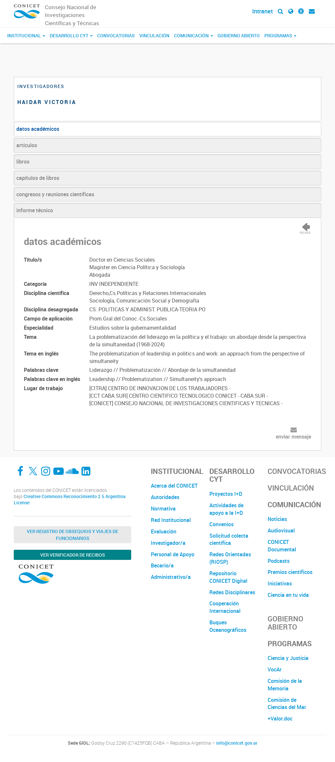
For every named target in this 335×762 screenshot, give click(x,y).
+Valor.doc (280, 718)
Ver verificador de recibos (72, 555)
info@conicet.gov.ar (236, 743)
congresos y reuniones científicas (55, 194)
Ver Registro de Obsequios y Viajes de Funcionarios (72, 534)
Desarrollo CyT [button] (71, 35)
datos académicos (37, 128)
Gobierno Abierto (239, 35)
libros (22, 161)
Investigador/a (168, 542)
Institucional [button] (26, 35)
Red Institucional (171, 520)
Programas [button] (280, 35)
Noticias (277, 519)
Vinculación (154, 35)
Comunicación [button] (193, 35)
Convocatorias (116, 35)
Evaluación (163, 531)
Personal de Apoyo (172, 554)
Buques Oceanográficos (227, 626)
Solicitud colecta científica (228, 539)
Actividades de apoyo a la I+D (226, 509)
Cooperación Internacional (224, 607)
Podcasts (279, 560)
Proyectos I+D (225, 493)
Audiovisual (281, 530)
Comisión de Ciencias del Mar (287, 703)
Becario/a (162, 565)
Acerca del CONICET (174, 485)
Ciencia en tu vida (288, 594)
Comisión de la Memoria (285, 684)
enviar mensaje (293, 436)
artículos (26, 145)
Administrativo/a (171, 576)
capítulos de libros (37, 178)
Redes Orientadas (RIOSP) (230, 558)
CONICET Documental (282, 545)
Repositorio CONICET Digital (228, 577)
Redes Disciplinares (232, 592)
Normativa (163, 508)
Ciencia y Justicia (288, 658)
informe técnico (34, 210)
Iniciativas (280, 583)
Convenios (221, 524)
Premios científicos (290, 572)
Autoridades (165, 497)
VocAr (275, 669)
